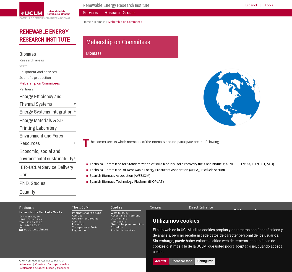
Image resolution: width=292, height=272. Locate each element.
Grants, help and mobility (127, 224)
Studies (116, 207)
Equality (27, 191)
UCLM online (119, 218)
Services (90, 12)
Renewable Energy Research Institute (116, 5)
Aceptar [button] (161, 261)
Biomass (27, 53)
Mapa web (63, 267)
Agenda (77, 221)
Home (87, 22)
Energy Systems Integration (45, 111)
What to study (119, 212)
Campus (77, 215)
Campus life (118, 221)
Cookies (40, 264)
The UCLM (80, 207)
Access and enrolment (125, 215)
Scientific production (35, 77)
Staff (23, 65)
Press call (78, 224)
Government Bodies (85, 218)
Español (251, 5)
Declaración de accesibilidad (36, 267)
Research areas (31, 60)
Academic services (123, 230)
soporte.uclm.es (34, 229)
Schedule (117, 227)
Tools (269, 5)
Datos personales (58, 264)
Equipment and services (38, 71)
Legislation (79, 230)
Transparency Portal (85, 227)
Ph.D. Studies (32, 183)
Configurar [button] (205, 261)
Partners (26, 89)
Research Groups (120, 12)
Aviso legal (25, 264)
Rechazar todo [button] (182, 261)
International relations (86, 212)
